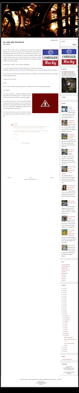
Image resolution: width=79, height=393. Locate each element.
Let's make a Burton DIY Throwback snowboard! (71, 187)
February (66, 333)
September (66, 319)
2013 (64, 312)
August (65, 321)
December (66, 315)
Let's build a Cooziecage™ (68, 71)
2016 (64, 306)
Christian (65, 345)
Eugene (14, 125)
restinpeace (8, 44)
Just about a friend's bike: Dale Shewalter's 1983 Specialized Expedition (68, 170)
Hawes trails (19, 70)
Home (31, 177)
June (65, 325)
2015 (64, 308)
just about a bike (65, 269)
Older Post (51, 177)
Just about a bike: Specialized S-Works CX (72, 203)
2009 (64, 351)
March (65, 331)
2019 (64, 300)
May (65, 327)
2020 (64, 298)
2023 (64, 292)
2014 (64, 310)
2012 (64, 314)
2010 (64, 349)
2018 (64, 302)
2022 (64, 294)
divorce (63, 278)
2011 (64, 347)
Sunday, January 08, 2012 (15, 138)
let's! (62, 275)
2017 (64, 304)
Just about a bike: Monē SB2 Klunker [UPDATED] (71, 136)
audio (63, 280)
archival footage (65, 266)
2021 (64, 296)
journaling (64, 273)
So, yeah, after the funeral (69, 343)
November (66, 317)
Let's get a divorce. (71, 245)
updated (63, 271)
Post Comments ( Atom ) (33, 179)
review (63, 276)
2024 (64, 290)
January (65, 335)
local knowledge (65, 264)
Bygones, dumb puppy (68, 337)
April (65, 329)
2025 (64, 288)
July (65, 323)
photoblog (64, 268)
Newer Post (9, 177)
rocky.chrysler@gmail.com (67, 359)
